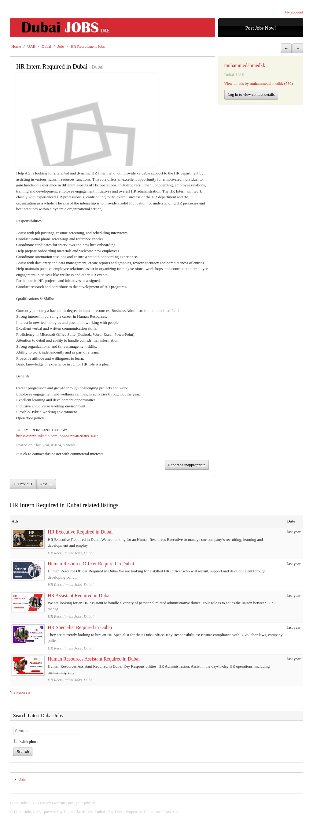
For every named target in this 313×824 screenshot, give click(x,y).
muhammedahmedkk (244, 65)
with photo (26, 741)
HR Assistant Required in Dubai (79, 595)
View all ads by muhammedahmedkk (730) (258, 83)
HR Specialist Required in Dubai (80, 627)
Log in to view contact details (251, 94)
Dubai (46, 46)
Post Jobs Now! (260, 28)
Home (16, 46)
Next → (46, 483)
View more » (20, 692)
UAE (31, 46)
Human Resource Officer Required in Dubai (91, 563)
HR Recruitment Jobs (88, 46)
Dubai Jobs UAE (27, 811)
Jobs (60, 46)
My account (293, 12)
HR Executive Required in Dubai (80, 531)
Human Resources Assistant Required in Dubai (94, 658)
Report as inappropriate (186, 465)
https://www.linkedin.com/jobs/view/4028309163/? (57, 435)
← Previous (22, 483)
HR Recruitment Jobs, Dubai (71, 553)
